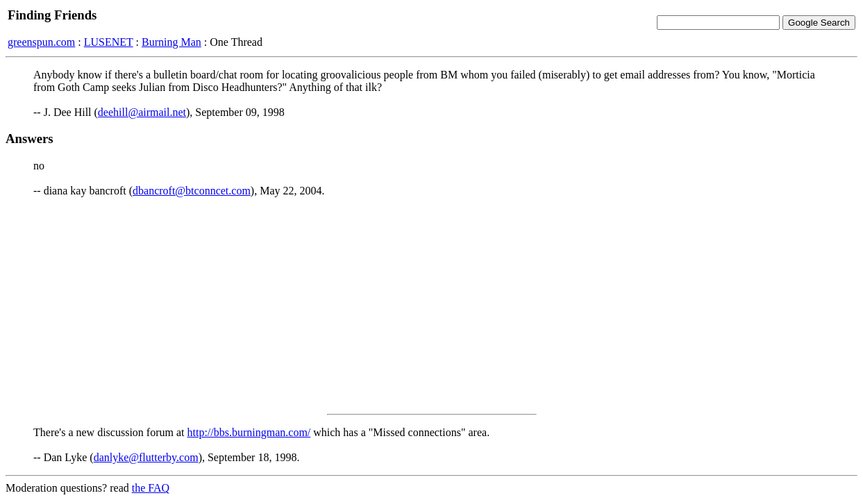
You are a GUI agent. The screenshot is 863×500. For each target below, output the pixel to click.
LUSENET (108, 42)
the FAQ (150, 488)
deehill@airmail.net (142, 112)
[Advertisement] (431, 305)
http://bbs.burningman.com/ (249, 432)
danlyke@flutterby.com (146, 457)
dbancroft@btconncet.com (192, 191)
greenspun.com (41, 42)
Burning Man (171, 42)
